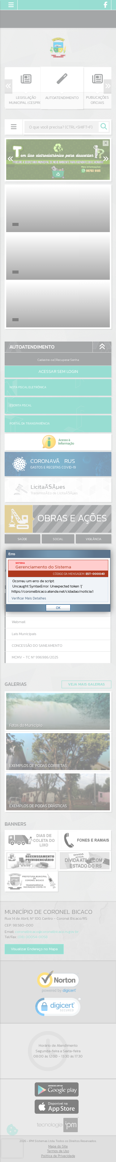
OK (58, 607)
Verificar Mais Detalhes (28, 598)
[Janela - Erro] (58, 581)
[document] (58, 581)
